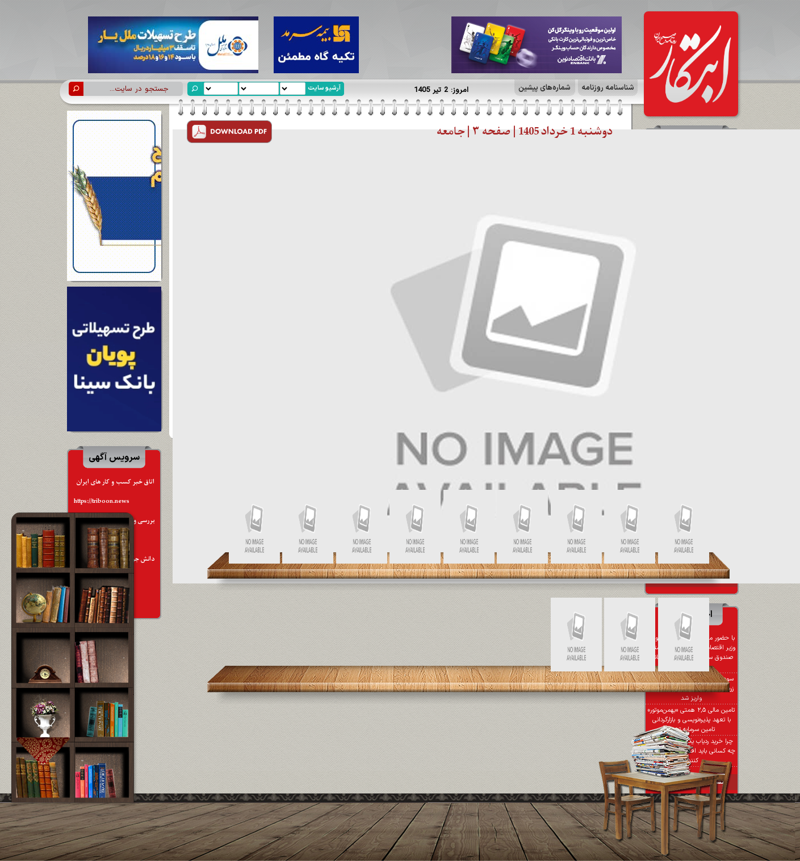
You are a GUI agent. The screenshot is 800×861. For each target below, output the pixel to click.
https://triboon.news (101, 501)
